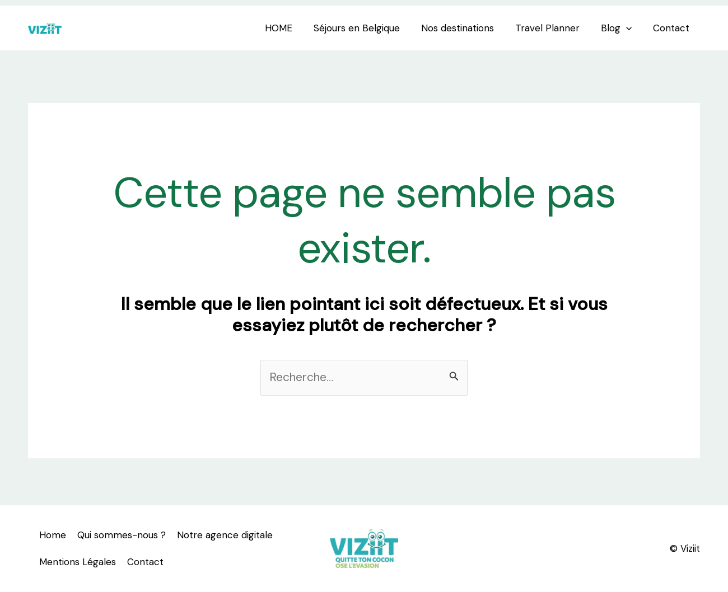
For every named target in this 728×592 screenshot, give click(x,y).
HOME (291, 28)
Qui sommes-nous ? (121, 535)
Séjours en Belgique (367, 28)
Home (52, 535)
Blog (619, 28)
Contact (672, 28)
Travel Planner (553, 28)
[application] (629, 28)
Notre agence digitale (225, 535)
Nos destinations (465, 28)
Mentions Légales (77, 562)
